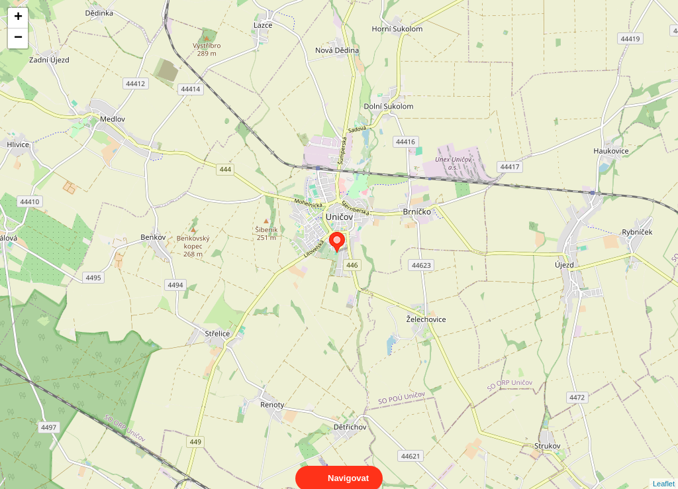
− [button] (18, 38)
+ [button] (18, 18)
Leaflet (664, 472)
